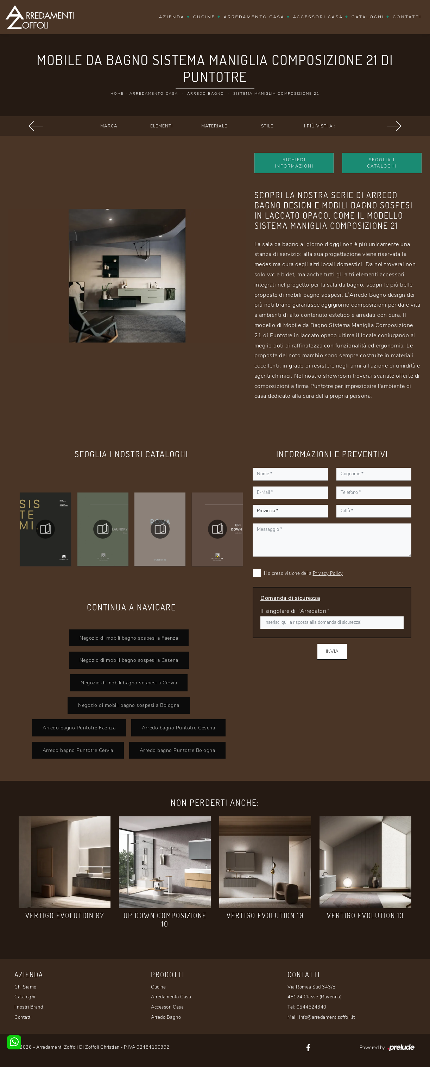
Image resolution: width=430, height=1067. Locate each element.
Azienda (172, 16)
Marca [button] (109, 126)
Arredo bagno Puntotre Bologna (177, 750)
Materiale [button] (214, 126)
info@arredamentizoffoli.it (327, 1017)
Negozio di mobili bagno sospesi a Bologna (128, 705)
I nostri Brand (28, 1007)
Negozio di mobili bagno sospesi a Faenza (129, 637)
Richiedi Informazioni (294, 163)
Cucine (204, 16)
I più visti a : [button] (320, 126)
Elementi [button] (161, 126)
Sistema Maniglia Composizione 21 (276, 93)
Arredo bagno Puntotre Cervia (78, 750)
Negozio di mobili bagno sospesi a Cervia (129, 682)
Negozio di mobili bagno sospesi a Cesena (129, 660)
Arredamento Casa (254, 16)
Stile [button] (267, 126)
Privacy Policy (328, 573)
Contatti (407, 16)
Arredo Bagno (205, 93)
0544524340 (312, 1007)
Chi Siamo (25, 987)
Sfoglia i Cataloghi (382, 163)
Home (117, 93)
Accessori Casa (318, 16)
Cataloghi (368, 16)
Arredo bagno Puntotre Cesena (178, 727)
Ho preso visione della (303, 573)
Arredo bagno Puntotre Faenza (79, 727)
